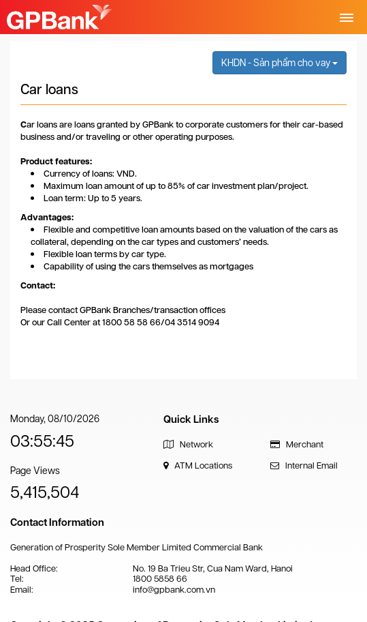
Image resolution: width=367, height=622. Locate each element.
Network (188, 444)
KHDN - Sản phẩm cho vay (279, 63)
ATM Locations (197, 465)
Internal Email (304, 465)
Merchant (296, 444)
